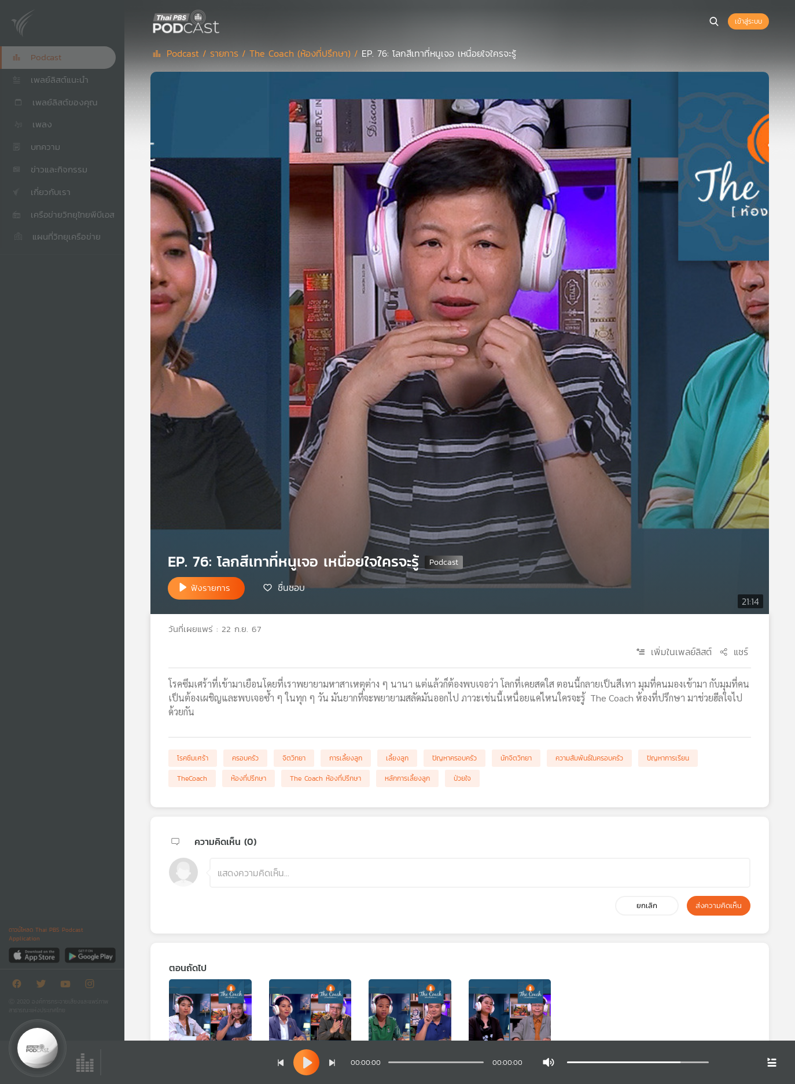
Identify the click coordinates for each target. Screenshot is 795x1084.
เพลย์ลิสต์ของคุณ (55, 102)
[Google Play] (90, 954)
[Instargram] (93, 986)
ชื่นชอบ (291, 587)
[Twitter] (44, 986)
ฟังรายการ (210, 587)
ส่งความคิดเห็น (718, 905)
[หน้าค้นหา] (714, 21)
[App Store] (35, 954)
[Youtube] (68, 986)
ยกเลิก (646, 905)
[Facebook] (20, 986)
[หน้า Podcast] (222, 20)
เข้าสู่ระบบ (748, 21)
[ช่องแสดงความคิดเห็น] (479, 873)
